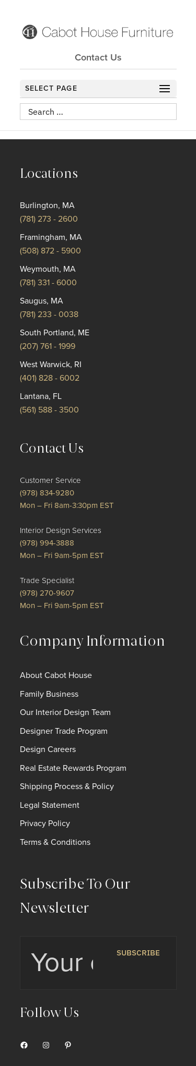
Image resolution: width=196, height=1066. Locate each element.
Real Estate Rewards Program (73, 768)
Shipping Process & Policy (67, 786)
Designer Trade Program (64, 731)
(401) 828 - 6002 (49, 378)
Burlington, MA (47, 205)
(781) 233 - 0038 (49, 314)
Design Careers (48, 749)
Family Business (49, 694)
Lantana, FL (41, 396)
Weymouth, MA (48, 269)
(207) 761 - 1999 (47, 346)
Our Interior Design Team (65, 712)
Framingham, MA (51, 237)
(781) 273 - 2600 (49, 219)
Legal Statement (49, 805)
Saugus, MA (41, 301)
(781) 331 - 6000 (48, 282)
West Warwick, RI (51, 364)
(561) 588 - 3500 (49, 410)
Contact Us (98, 57)
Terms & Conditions (55, 842)
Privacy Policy (45, 823)
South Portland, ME (54, 333)
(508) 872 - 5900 (50, 251)
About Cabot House (56, 675)
